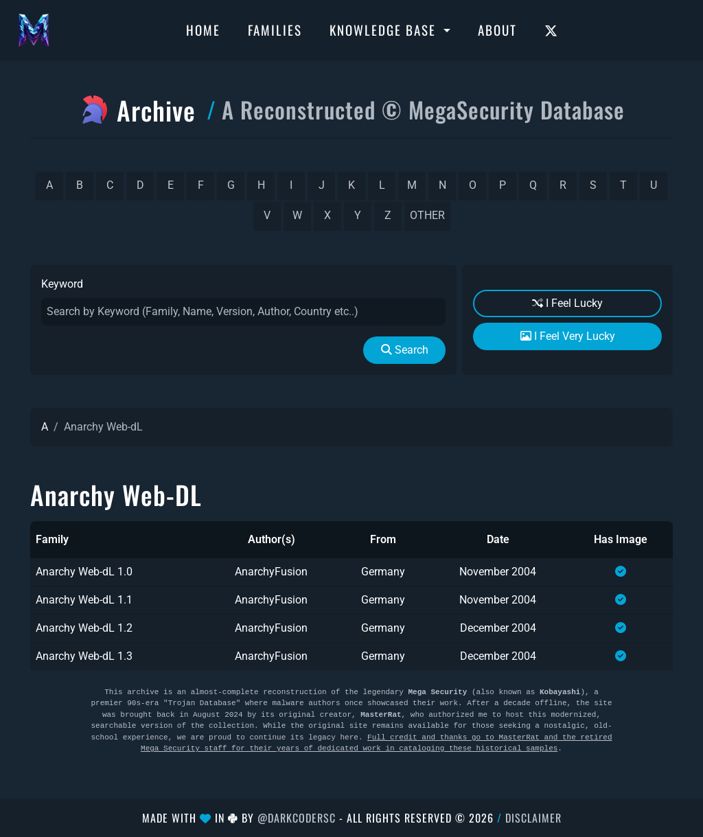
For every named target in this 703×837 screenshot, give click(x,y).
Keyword (62, 283)
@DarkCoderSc (296, 818)
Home (203, 29)
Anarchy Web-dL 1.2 (84, 627)
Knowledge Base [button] (385, 29)
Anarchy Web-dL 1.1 (84, 599)
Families (275, 29)
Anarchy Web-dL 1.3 (84, 656)
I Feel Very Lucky (567, 336)
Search (404, 349)
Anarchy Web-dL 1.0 (84, 571)
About (497, 29)
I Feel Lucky (567, 303)
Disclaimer (533, 818)
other (427, 215)
